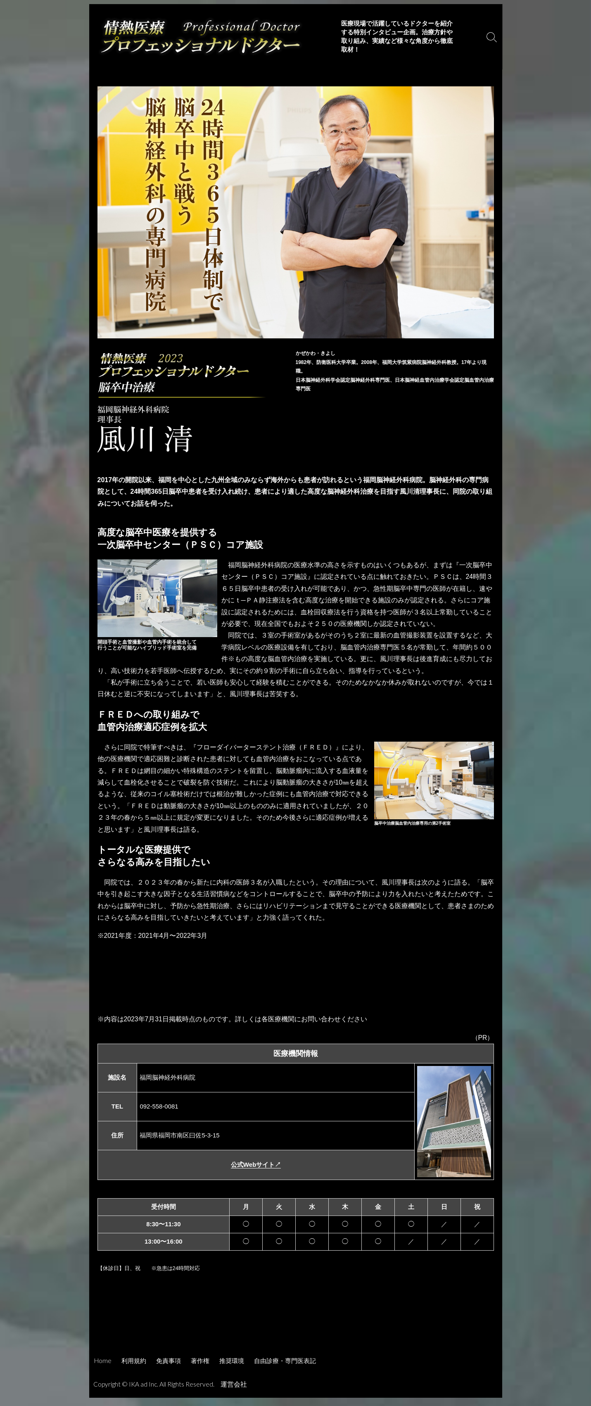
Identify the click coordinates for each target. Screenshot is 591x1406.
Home (103, 1369)
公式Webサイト (256, 1171)
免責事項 (168, 1369)
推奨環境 (231, 1369)
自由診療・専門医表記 (285, 1369)
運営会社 (235, 1392)
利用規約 (133, 1369)
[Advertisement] (295, 1335)
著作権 (200, 1369)
